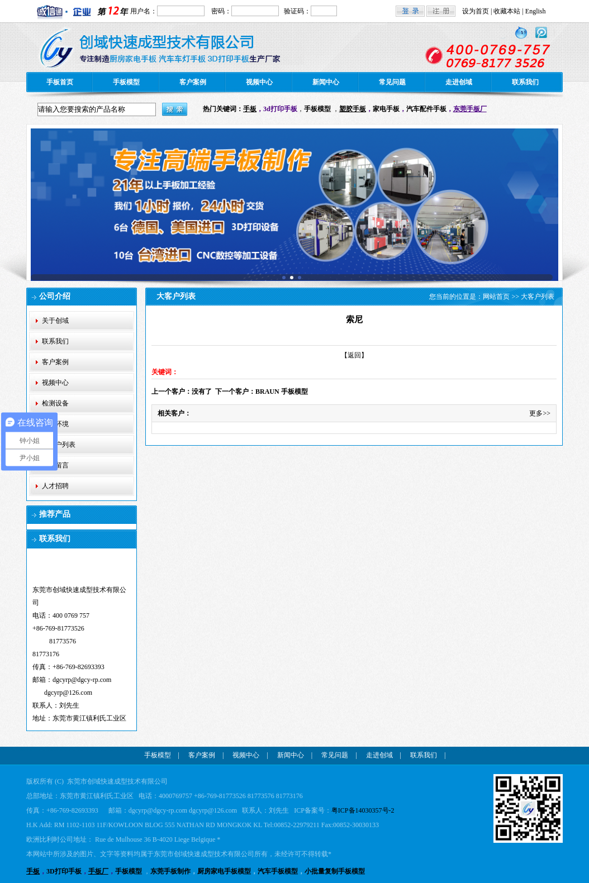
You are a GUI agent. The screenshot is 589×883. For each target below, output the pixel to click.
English (535, 11)
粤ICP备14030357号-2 (363, 810)
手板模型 (126, 82)
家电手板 (386, 109)
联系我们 (525, 82)
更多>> (539, 413)
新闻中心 (325, 82)
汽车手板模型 (278, 871)
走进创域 (458, 82)
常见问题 (392, 82)
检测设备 (55, 403)
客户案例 (192, 82)
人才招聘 (55, 486)
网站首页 (496, 296)
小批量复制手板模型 (335, 871)
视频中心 (259, 82)
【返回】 (354, 355)
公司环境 (55, 424)
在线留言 (55, 465)
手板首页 (59, 82)
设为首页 (475, 11)
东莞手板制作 (170, 871)
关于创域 (55, 320)
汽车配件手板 (426, 109)
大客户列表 (58, 444)
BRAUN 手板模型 (281, 391)
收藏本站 (506, 11)
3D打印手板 (64, 871)
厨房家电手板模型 (224, 871)
